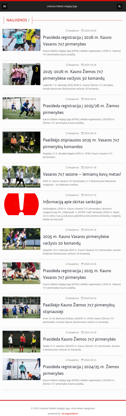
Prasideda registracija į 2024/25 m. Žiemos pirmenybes (81, 370)
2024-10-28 (88, 332)
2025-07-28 (88, 167)
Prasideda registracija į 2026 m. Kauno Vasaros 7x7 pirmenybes (77, 41)
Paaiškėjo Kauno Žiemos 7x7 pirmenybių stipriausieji (79, 308)
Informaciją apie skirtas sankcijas (72, 201)
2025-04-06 (88, 264)
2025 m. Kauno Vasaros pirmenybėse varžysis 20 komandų (76, 240)
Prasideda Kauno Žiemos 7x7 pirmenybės (79, 339)
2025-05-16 (88, 229)
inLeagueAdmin (69, 413)
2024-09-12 (88, 360)
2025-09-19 (88, 133)
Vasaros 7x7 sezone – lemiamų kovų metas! (82, 174)
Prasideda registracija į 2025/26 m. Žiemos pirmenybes (81, 109)
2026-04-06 (88, 30)
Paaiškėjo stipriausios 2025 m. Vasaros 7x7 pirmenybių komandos (81, 143)
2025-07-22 (88, 195)
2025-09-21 (88, 99)
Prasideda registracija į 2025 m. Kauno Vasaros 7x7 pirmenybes (77, 274)
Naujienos (72, 30)
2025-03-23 (88, 298)
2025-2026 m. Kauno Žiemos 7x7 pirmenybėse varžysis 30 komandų (74, 75)
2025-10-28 (88, 64)
